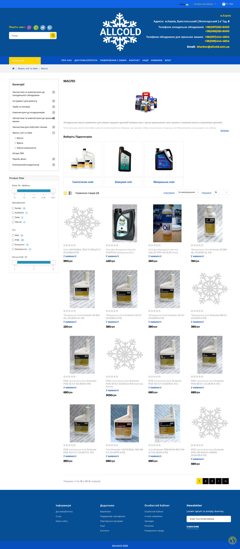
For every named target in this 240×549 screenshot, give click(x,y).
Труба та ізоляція (21, 106)
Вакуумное (20, 244)
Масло (44, 68)
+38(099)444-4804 (217, 41)
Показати (206, 193)
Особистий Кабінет (154, 511)
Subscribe (193, 526)
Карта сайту (62, 521)
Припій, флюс (19, 159)
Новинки (156, 60)
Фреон (20, 143)
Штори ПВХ (18, 153)
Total (18, 217)
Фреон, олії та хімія (28, 68)
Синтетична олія (82, 182)
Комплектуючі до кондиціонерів (29, 112)
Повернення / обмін (113, 60)
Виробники (105, 511)
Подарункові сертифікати (112, 516)
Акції (145, 60)
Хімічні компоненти (26, 148)
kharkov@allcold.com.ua (213, 46)
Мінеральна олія (163, 182)
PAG (17, 235)
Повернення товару (154, 530)
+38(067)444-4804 (217, 36)
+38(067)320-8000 (217, 27)
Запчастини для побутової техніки (30, 127)
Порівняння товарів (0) (87, 193)
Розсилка (149, 526)
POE (18, 240)
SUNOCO (20, 213)
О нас (59, 516)
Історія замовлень (154, 516)
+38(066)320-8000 (217, 31)
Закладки (149, 521)
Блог (168, 60)
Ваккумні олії (123, 182)
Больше (225, 130)
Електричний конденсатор (26, 164)
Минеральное (22, 249)
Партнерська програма (111, 521)
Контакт (134, 60)
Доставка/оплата (86, 60)
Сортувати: (169, 193)
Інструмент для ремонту (25, 101)
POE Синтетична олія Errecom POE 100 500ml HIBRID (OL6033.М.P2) (207, 452)
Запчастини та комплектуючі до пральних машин (34, 120)
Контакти (104, 530)
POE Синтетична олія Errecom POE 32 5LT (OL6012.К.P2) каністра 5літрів (124, 384)
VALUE (19, 222)
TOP (233, 540)
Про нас (67, 60)
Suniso (19, 208)
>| (225, 481)
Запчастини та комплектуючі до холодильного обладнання (29, 93)
